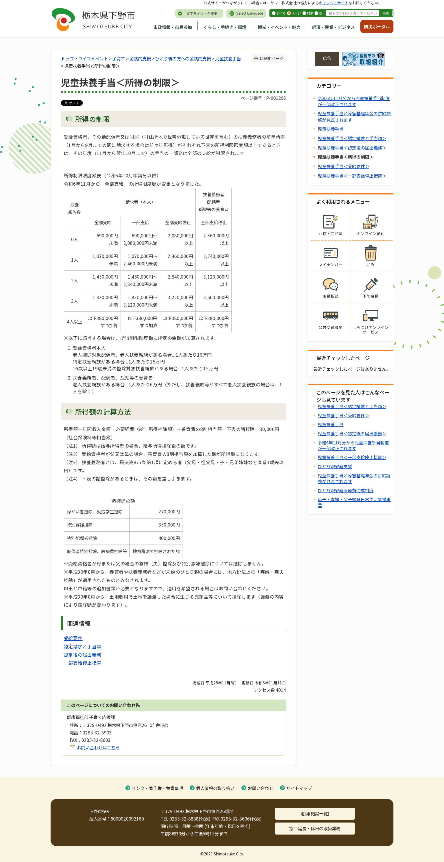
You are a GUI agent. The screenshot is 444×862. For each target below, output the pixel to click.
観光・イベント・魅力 (279, 27)
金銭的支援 (140, 58)
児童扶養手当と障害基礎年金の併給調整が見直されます (354, 478)
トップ (67, 58)
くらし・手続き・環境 (224, 27)
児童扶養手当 (228, 58)
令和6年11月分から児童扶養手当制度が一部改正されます (354, 101)
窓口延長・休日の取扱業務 (315, 828)
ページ (296, 13)
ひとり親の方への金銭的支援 (183, 58)
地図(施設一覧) (314, 813)
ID (320, 13)
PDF (310, 13)
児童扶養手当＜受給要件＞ (343, 166)
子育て (118, 58)
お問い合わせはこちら (98, 747)
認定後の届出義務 (82, 654)
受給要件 (73, 638)
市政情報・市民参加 (172, 27)
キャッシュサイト (334, 2)
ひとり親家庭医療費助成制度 (345, 490)
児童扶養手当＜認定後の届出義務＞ (352, 147)
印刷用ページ (272, 58)
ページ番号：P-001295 (263, 98)
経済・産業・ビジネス (333, 27)
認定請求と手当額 (82, 646)
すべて (280, 13)
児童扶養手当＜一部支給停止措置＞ (352, 175)
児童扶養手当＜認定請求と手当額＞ (352, 138)
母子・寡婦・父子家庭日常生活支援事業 (354, 502)
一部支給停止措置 (82, 662)
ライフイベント (93, 58)
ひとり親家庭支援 (335, 466)
